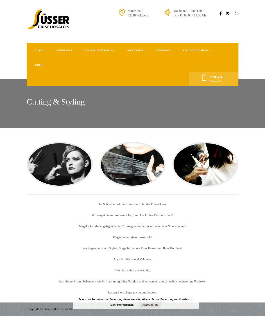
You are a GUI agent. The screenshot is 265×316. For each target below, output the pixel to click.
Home (40, 50)
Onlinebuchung (196, 50)
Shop (39, 64)
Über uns (64, 50)
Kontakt (163, 50)
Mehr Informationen (122, 304)
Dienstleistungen (99, 50)
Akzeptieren (150, 304)
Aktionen (135, 50)
